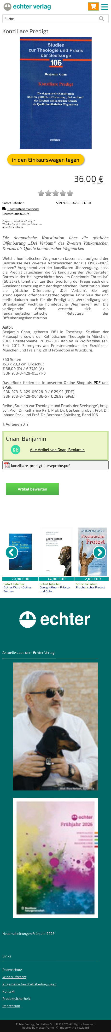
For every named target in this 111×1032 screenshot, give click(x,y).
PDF (97, 382)
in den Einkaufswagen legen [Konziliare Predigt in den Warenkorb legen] (45, 159)
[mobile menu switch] (105, 6)
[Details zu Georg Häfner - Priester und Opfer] (57, 552)
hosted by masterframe (38, 1027)
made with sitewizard (74, 1027)
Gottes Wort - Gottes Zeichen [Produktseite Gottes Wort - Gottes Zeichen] (17, 589)
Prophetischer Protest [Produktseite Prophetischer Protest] (90, 587)
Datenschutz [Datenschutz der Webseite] (12, 970)
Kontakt (8, 991)
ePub (6, 387)
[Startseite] (26, 6)
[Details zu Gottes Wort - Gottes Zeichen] (20, 552)
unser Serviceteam (12, 226)
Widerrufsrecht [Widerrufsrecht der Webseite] (14, 977)
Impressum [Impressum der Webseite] (11, 1006)
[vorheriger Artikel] (11, 552)
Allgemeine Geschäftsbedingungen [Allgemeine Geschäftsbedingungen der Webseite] (29, 984)
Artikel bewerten (32, 489)
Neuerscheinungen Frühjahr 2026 (28, 933)
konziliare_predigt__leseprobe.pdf (37, 465)
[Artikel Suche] (50, 18)
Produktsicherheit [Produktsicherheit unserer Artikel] (16, 998)
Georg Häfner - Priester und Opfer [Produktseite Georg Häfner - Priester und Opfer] (55, 589)
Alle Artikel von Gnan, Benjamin (57, 449)
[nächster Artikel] (99, 552)
